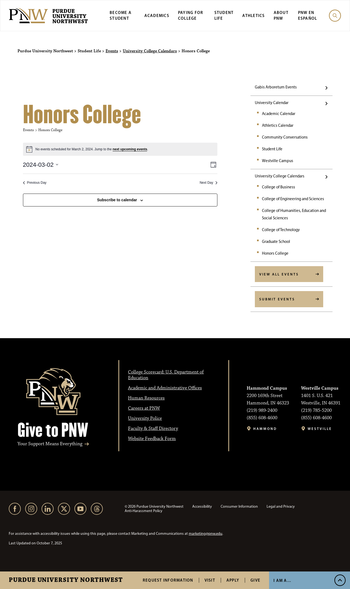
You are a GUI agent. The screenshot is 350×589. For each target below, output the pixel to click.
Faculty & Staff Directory (153, 429)
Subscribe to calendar (117, 200)
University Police (145, 418)
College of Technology (281, 229)
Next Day (208, 183)
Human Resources (146, 398)
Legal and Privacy (281, 506)
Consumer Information (239, 506)
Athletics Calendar (277, 125)
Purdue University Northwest (66, 580)
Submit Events (277, 299)
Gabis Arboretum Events (276, 87)
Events (112, 51)
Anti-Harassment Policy (143, 510)
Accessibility (202, 506)
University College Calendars (150, 51)
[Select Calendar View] (213, 165)
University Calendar (271, 102)
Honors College (275, 253)
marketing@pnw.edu (205, 533)
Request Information (168, 580)
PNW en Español (307, 15)
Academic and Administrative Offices (165, 388)
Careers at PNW (144, 408)
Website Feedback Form (152, 439)
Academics (156, 15)
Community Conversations (285, 137)
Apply (232, 580)
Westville (320, 429)
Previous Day (34, 183)
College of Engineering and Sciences (293, 198)
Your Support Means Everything (50, 444)
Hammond (265, 429)
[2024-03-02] (41, 164)
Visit (210, 580)
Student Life (272, 148)
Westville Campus (277, 160)
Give (255, 580)
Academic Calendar (278, 113)
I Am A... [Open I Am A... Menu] (282, 580)
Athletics (253, 15)
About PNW (281, 15)
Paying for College (190, 15)
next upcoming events (130, 149)
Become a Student (121, 15)
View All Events (279, 274)
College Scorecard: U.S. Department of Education (166, 375)
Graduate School (276, 241)
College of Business (278, 187)
